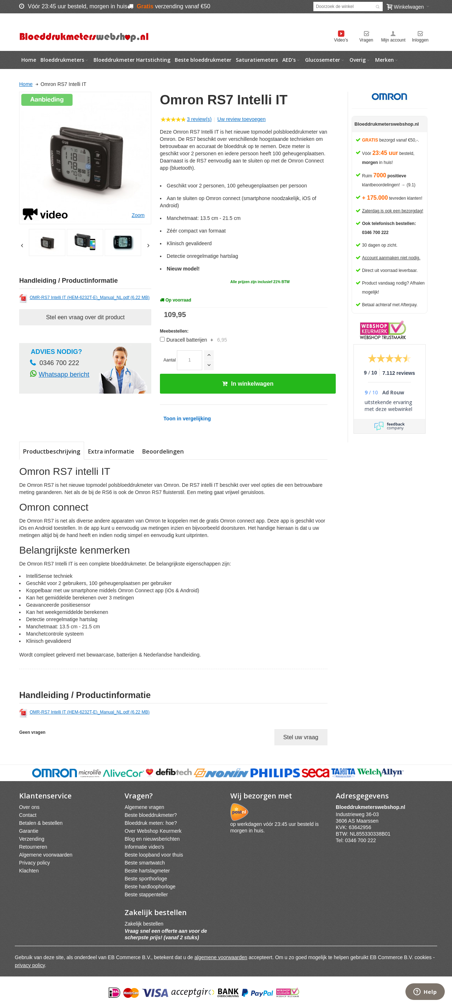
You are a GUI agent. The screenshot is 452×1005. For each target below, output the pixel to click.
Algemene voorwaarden (46, 855)
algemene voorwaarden (221, 957)
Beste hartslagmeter (147, 871)
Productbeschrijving (51, 451)
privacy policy (30, 965)
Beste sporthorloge (146, 878)
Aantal (170, 360)
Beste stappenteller (146, 894)
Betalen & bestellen (41, 823)
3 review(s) (199, 119)
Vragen (366, 40)
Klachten (29, 871)
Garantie (29, 831)
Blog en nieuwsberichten (152, 839)
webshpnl (372, 807)
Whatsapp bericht (64, 374)
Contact (27, 815)
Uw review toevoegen (241, 119)
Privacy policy (34, 863)
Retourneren (33, 847)
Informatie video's (144, 847)
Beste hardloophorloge (150, 886)
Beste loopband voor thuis (154, 855)
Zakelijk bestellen (144, 924)
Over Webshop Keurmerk (153, 831)
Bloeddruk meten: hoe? (151, 823)
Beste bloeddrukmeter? (151, 815)
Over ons (29, 807)
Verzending (31, 839)
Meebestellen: (174, 331)
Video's (341, 40)
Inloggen (420, 40)
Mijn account (393, 40)
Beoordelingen (163, 451)
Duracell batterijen (196, 340)
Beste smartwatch (145, 863)
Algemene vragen (144, 807)
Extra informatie (111, 451)
